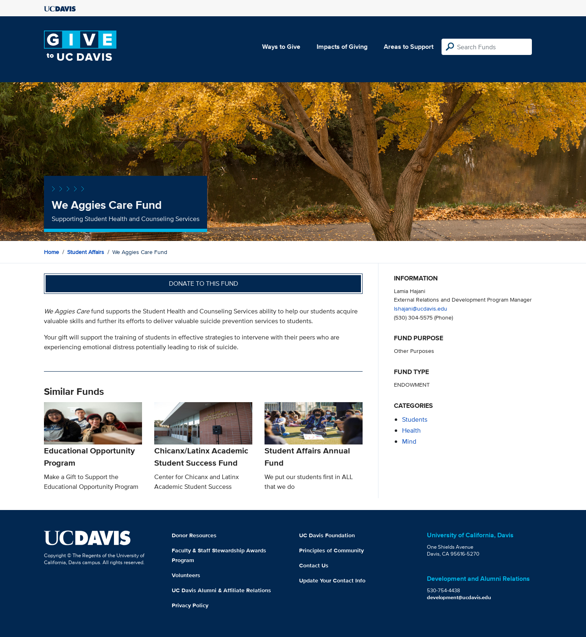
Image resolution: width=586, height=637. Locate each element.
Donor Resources (194, 535)
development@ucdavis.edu (459, 597)
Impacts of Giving (342, 46)
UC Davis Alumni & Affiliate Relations (221, 590)
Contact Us (313, 565)
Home (51, 252)
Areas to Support (408, 46)
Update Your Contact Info (332, 580)
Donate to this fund (203, 283)
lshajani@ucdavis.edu (420, 308)
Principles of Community (331, 550)
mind (409, 441)
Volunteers (186, 575)
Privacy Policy (190, 605)
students (414, 419)
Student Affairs (85, 252)
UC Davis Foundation (327, 535)
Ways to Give (281, 46)
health (411, 430)
